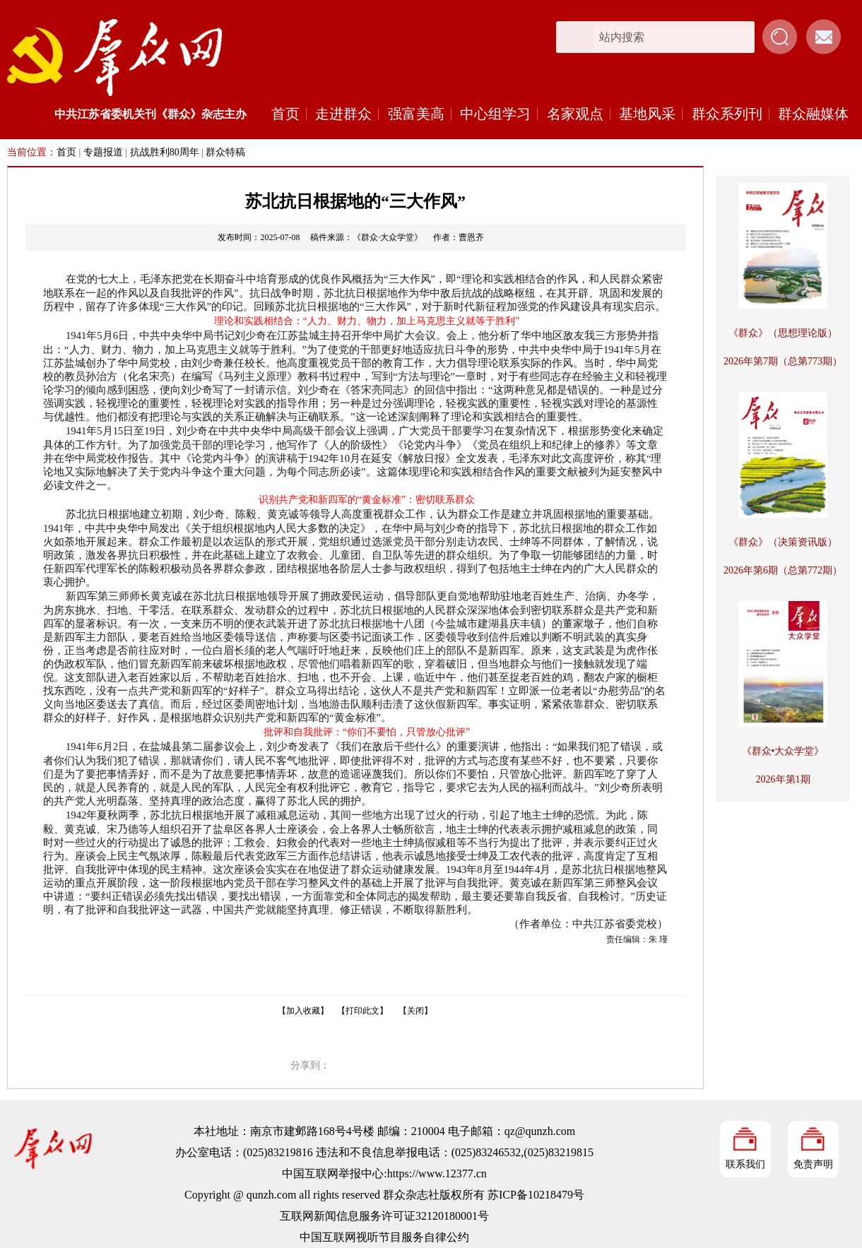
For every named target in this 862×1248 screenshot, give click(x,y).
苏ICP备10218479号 (536, 1195)
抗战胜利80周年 (164, 152)
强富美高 (416, 113)
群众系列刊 (727, 113)
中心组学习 (495, 113)
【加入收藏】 (303, 1011)
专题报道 (103, 152)
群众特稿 (225, 152)
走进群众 (343, 113)
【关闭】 (415, 1011)
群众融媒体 (813, 113)
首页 (285, 113)
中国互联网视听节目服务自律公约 (384, 1237)
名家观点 (575, 113)
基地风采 (647, 113)
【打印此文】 (362, 1011)
